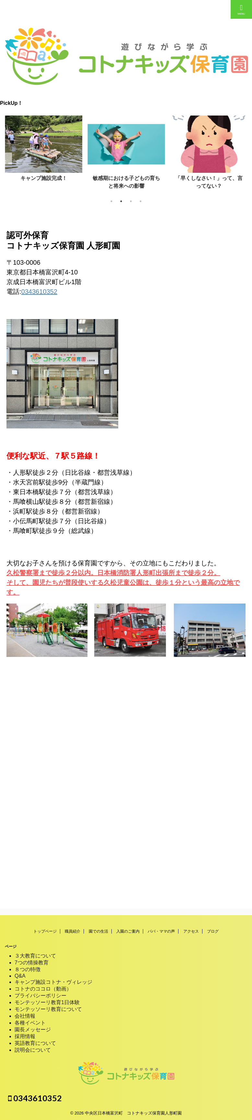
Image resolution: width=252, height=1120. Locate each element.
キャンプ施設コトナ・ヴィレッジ (53, 982)
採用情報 (25, 1036)
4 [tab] (140, 201)
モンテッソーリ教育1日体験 (47, 1002)
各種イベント (30, 1023)
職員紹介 (72, 931)
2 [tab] (121, 201)
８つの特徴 (27, 969)
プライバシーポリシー (40, 995)
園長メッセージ (33, 1029)
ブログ (213, 931)
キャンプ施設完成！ (43, 178)
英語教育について (35, 1043)
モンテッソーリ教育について (48, 1009)
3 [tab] (131, 201)
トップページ (45, 931)
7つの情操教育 (32, 962)
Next (246, 158)
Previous (6, 158)
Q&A (20, 976)
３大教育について (35, 956)
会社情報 (25, 1016)
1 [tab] (111, 201)
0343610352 (39, 291)
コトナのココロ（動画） (43, 989)
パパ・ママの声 (161, 931)
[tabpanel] (43, 150)
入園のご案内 (128, 931)
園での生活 (98, 931)
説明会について (33, 1050)
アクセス (191, 931)
